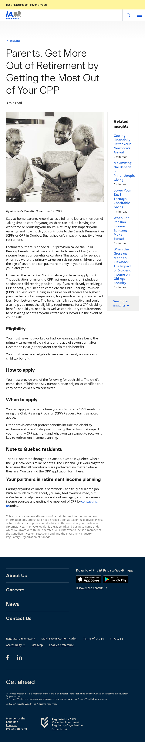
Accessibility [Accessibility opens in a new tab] (14, 645)
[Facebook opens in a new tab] (8, 657)
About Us (16, 575)
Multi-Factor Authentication (59, 638)
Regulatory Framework (20, 638)
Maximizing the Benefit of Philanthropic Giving (123, 171)
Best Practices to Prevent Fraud (26, 4)
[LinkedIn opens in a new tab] (19, 657)
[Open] (128, 15)
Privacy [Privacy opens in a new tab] (114, 638)
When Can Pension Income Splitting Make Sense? (122, 228)
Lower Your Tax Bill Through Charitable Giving (122, 198)
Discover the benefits (91, 588)
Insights (15, 40)
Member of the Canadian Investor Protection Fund (16, 724)
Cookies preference (61, 645)
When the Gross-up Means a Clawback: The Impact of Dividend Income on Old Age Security (122, 266)
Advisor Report (59, 729)
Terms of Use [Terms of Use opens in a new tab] (91, 638)
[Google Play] (115, 579)
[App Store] (88, 579)
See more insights (121, 303)
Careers (15, 590)
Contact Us (19, 618)
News (12, 604)
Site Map (37, 645)
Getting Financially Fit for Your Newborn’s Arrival (122, 144)
